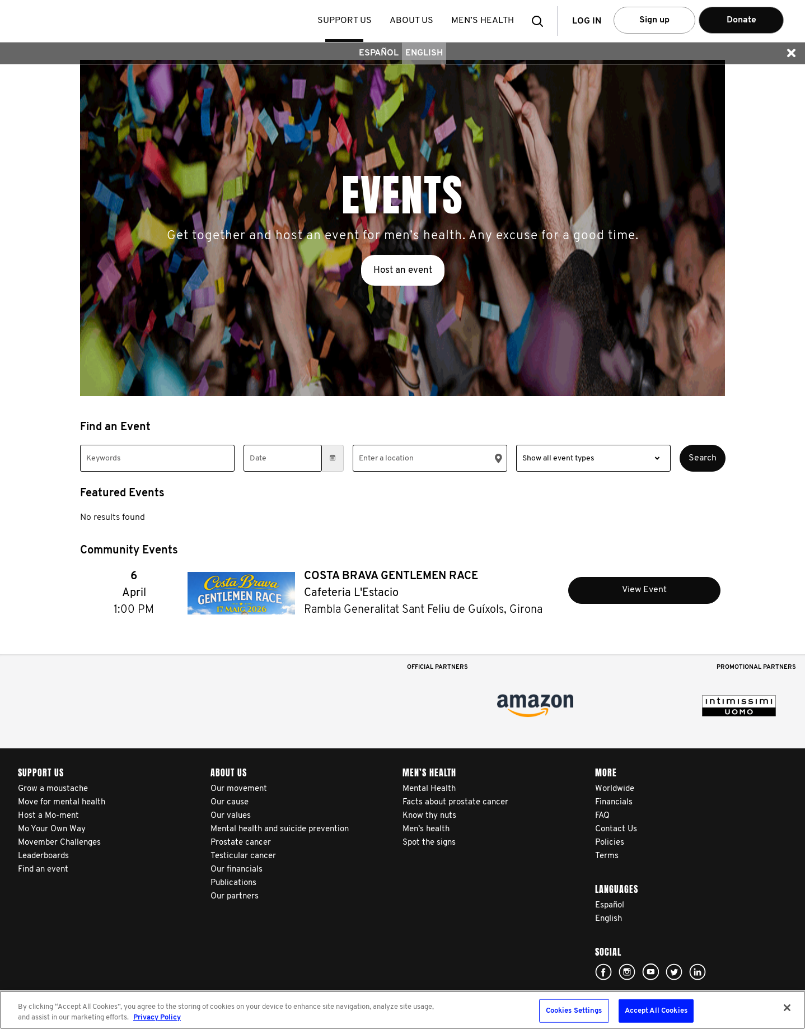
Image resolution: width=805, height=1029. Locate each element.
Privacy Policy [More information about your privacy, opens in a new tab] (157, 1017)
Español (379, 53)
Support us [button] (346, 20)
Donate (741, 20)
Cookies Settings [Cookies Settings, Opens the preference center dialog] (574, 1010)
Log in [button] (586, 21)
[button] (541, 21)
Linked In (697, 971)
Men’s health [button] (483, 20)
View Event (644, 589)
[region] (402, 1009)
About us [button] (412, 20)
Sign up (654, 20)
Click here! (603, 971)
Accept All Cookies (656, 1010)
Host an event (402, 270)
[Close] (787, 1007)
